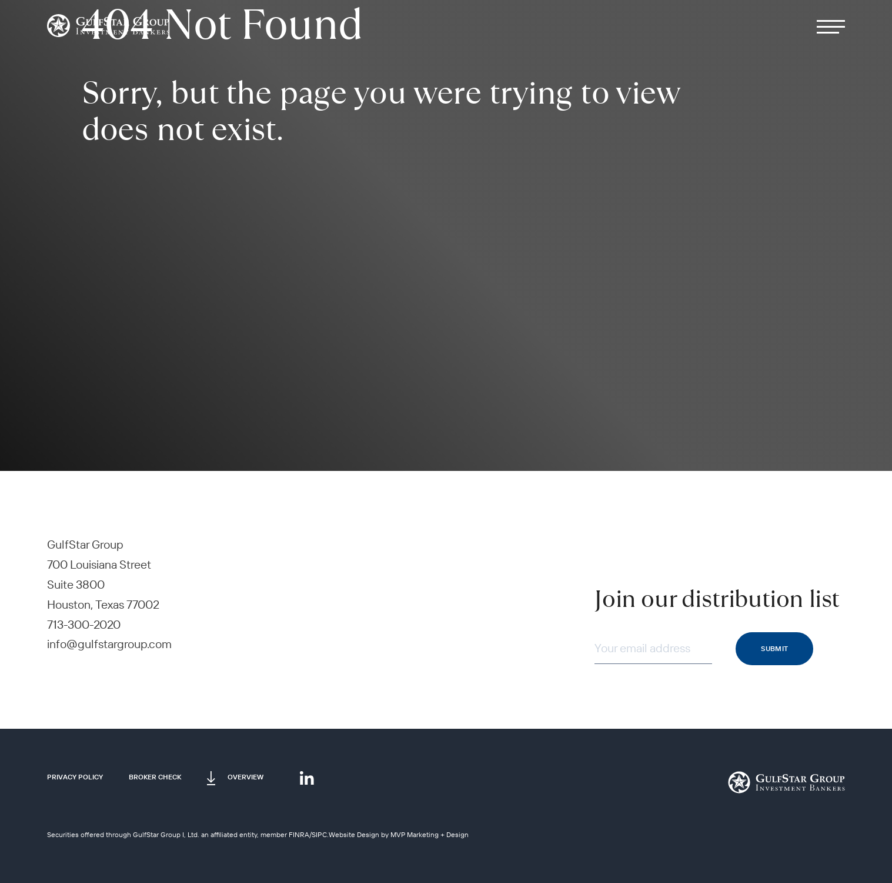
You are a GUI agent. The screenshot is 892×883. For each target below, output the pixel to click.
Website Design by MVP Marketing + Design (399, 834)
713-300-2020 (84, 624)
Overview (245, 776)
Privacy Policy (75, 776)
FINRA (299, 834)
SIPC (319, 834)
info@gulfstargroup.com (109, 643)
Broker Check (155, 776)
